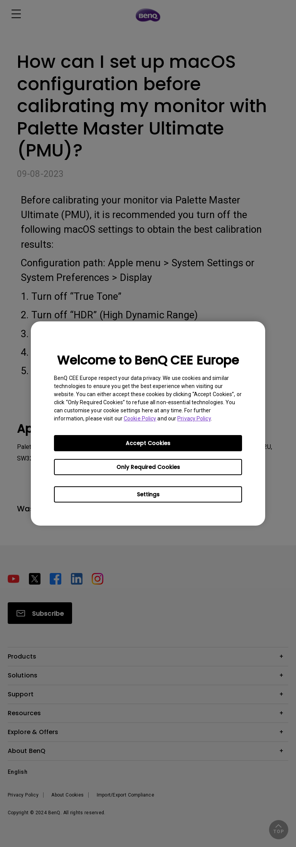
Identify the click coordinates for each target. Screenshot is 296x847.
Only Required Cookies (148, 467)
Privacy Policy (193, 418)
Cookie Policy (140, 418)
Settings (148, 494)
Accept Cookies (148, 443)
